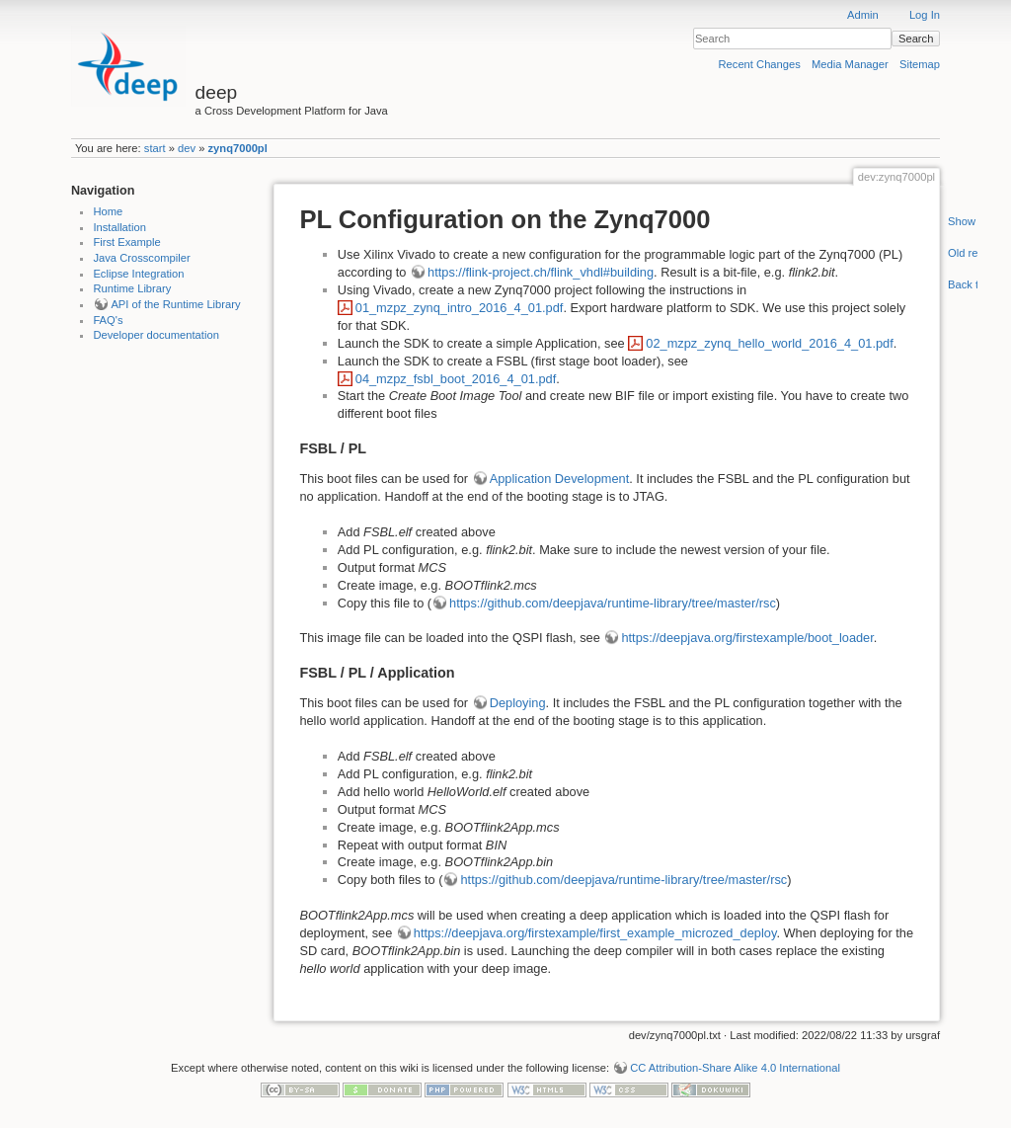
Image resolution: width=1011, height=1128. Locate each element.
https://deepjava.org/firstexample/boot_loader (747, 637)
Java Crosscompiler (141, 258)
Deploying (518, 702)
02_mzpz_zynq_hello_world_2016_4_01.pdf (769, 343)
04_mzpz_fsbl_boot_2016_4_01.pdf (456, 378)
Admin (863, 15)
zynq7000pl (238, 148)
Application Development (560, 478)
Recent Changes (760, 64)
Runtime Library (132, 288)
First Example (126, 242)
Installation (119, 227)
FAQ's (107, 320)
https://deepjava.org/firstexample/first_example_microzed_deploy (595, 933)
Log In (924, 15)
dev (186, 148)
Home (107, 211)
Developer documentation (156, 335)
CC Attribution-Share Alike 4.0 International (735, 1068)
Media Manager (850, 64)
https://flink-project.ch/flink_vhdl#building (541, 272)
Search (915, 38)
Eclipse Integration (138, 274)
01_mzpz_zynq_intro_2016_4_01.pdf (459, 307)
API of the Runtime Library (175, 304)
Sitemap (919, 64)
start (155, 148)
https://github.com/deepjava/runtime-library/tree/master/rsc (612, 603)
